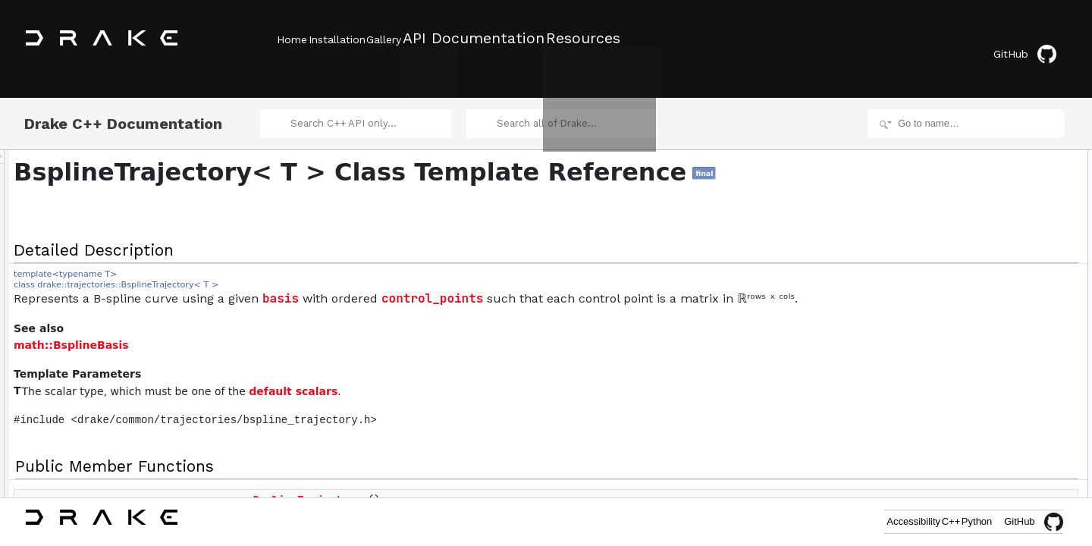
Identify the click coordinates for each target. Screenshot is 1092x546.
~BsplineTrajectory (972, 224)
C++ (918, 521)
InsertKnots (958, 374)
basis (470, 302)
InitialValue (957, 324)
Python (966, 521)
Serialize (952, 458)
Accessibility (859, 521)
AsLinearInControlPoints (984, 258)
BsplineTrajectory (970, 174)
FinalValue (956, 341)
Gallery (427, 39)
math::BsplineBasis (260, 367)
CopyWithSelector (971, 391)
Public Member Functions (974, 157)
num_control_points (975, 291)
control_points (622, 302)
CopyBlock (956, 408)
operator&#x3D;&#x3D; (981, 441)
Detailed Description (963, 141)
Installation (358, 39)
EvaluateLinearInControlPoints (996, 274)
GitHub (1034, 39)
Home (292, 39)
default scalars (482, 413)
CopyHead (956, 424)
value (946, 241)
